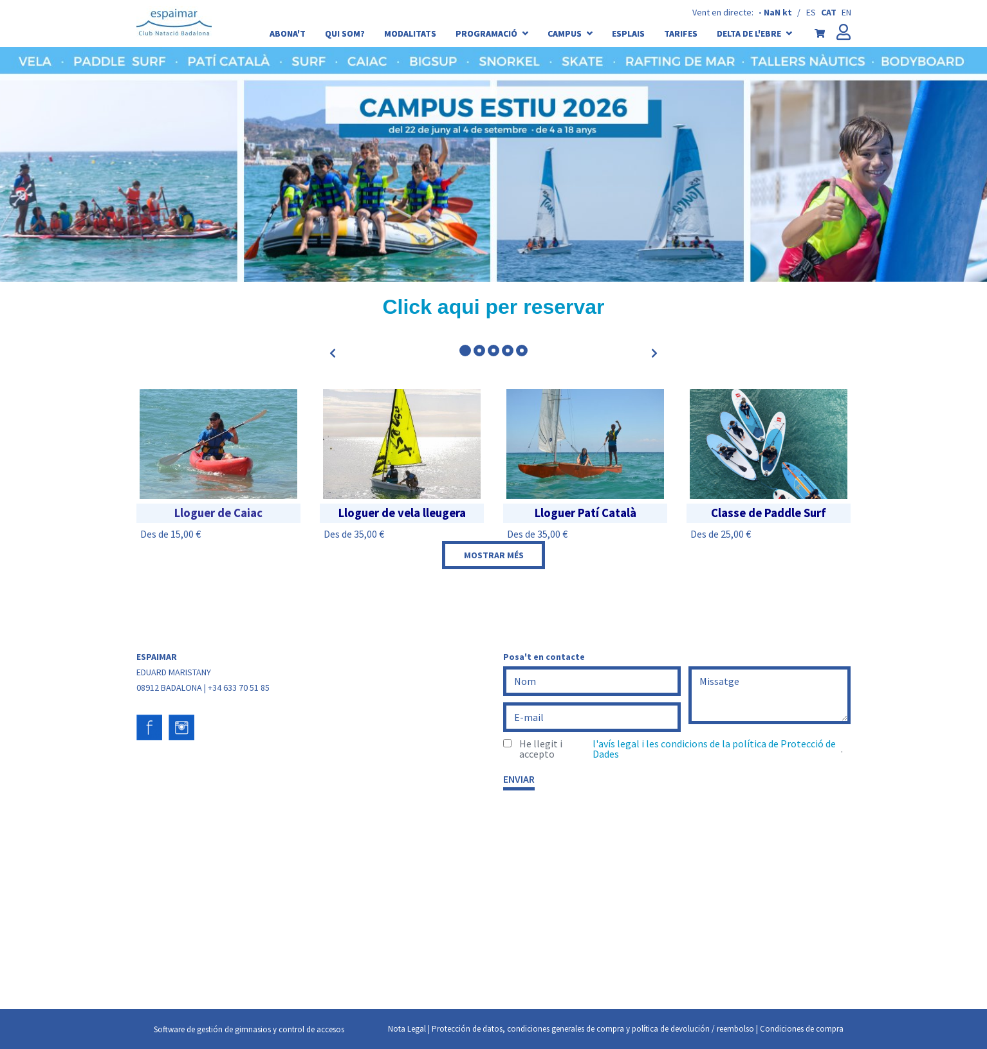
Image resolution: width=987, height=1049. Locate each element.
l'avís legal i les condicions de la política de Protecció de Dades (714, 748)
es (811, 12)
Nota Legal (407, 1028)
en (846, 12)
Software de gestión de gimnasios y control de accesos (249, 1029)
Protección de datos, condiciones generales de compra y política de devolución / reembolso (593, 1028)
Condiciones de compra (802, 1028)
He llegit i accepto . (681, 748)
